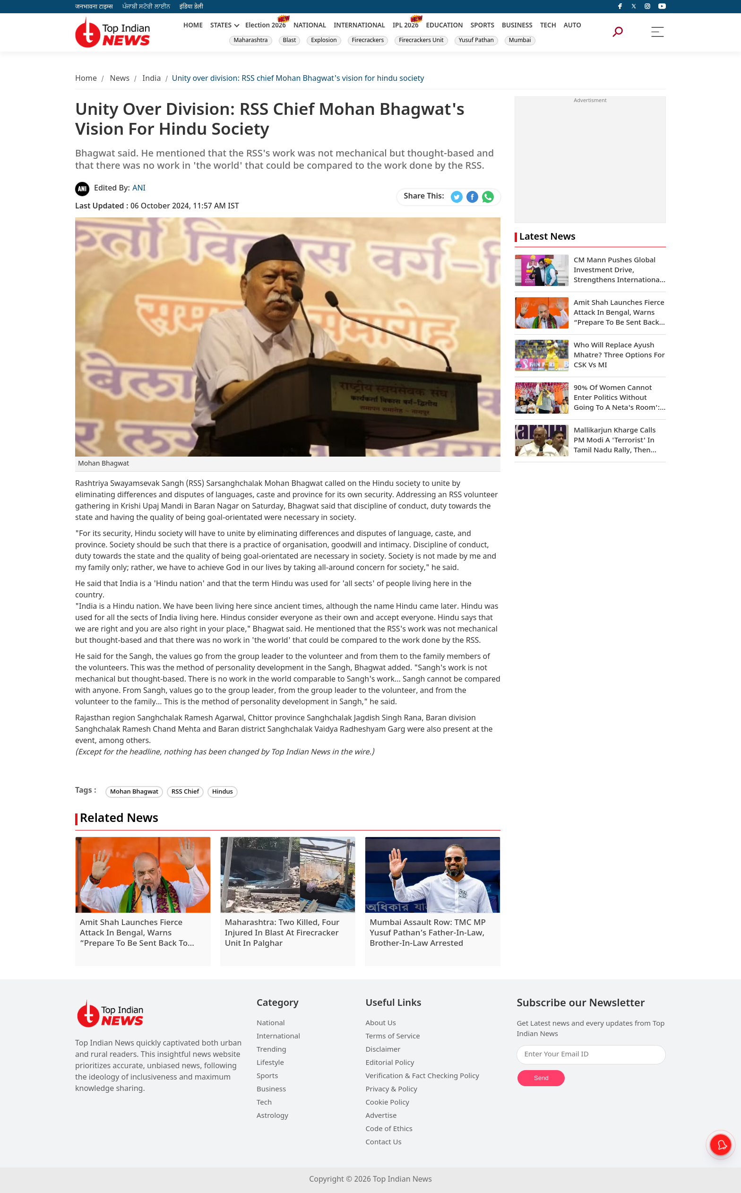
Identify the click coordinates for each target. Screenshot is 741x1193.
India (152, 79)
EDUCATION (444, 26)
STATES (221, 26)
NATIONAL (309, 26)
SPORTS (482, 26)
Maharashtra (250, 40)
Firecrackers (368, 40)
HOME (193, 26)
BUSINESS (517, 26)
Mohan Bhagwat (134, 792)
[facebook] (620, 6)
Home (86, 79)
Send (541, 1077)
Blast (289, 40)
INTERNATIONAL (359, 26)
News (119, 79)
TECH (548, 26)
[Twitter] (634, 6)
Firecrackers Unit (421, 40)
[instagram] (647, 6)
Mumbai (520, 40)
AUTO (572, 26)
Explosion (323, 40)
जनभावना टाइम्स (94, 7)
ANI (139, 189)
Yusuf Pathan (476, 40)
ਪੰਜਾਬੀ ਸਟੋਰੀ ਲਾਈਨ (146, 7)
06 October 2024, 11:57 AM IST (157, 207)
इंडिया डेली (191, 7)
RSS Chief (185, 792)
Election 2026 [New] (265, 26)
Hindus (222, 792)
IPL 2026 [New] (406, 26)
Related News (119, 819)
